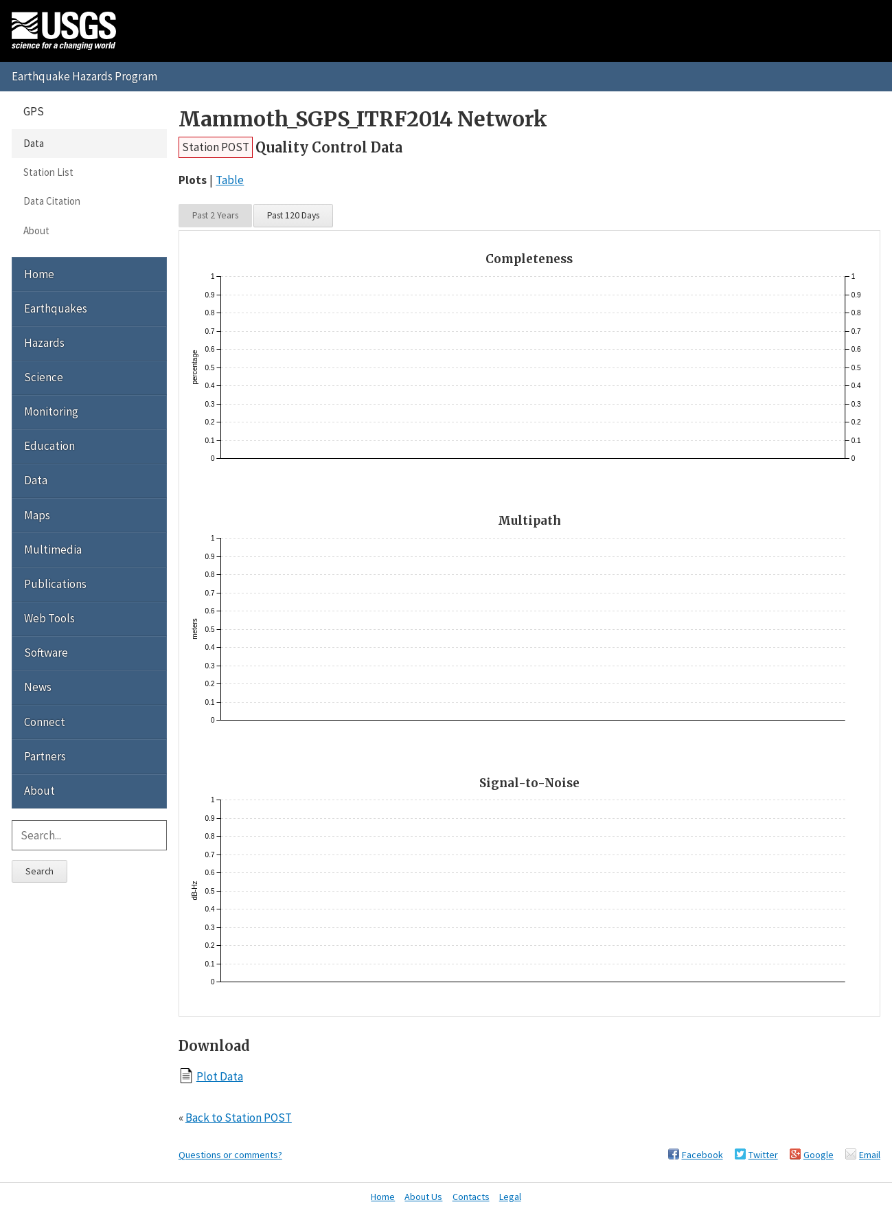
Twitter (763, 1154)
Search (39, 871)
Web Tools (49, 618)
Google (818, 1154)
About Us (423, 1196)
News (38, 686)
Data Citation (51, 200)
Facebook (702, 1154)
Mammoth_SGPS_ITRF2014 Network (363, 119)
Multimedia (53, 549)
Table (230, 180)
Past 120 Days (293, 215)
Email (869, 1154)
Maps (37, 515)
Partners (45, 756)
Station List (48, 172)
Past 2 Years (215, 215)
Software (46, 652)
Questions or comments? (230, 1154)
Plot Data (219, 1076)
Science (43, 377)
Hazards (44, 342)
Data (33, 143)
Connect (44, 721)
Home (39, 274)
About (36, 230)
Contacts (471, 1196)
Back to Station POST (238, 1117)
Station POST (215, 147)
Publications (55, 583)
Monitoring (51, 411)
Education (49, 445)
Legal (510, 1196)
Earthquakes (55, 308)
